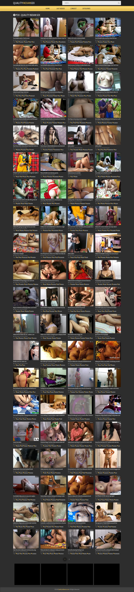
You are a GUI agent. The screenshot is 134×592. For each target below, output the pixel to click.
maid (80, 553)
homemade (52, 68)
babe (27, 95)
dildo (26, 203)
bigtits (55, 95)
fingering (60, 122)
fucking (103, 176)
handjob (33, 257)
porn (99, 176)
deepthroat (110, 149)
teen (20, 95)
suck (47, 68)
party (112, 41)
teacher (58, 338)
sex (44, 41)
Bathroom (30, 445)
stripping (116, 257)
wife (112, 95)
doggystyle (114, 68)
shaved (110, 311)
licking (100, 122)
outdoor (110, 122)
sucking (73, 41)
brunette (48, 526)
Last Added (60, 8)
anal (99, 68)
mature (26, 41)
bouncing (88, 122)
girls (23, 95)
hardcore (48, 41)
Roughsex (81, 392)
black (82, 257)
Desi (78, 257)
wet (89, 526)
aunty (89, 553)
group (24, 176)
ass (22, 68)
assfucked (35, 68)
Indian (89, 95)
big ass (116, 203)
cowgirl (32, 149)
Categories (86, 8)
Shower (86, 392)
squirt (114, 311)
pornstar (23, 149)
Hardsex (73, 553)
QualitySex (24, 3)
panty (72, 257)
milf (17, 41)
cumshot (76, 149)
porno (45, 176)
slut (24, 526)
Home (48, 8)
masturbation (56, 149)
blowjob (80, 41)
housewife (113, 230)
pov (33, 41)
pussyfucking (62, 41)
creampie (49, 122)
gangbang (32, 176)
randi (86, 257)
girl (76, 95)
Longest (73, 8)
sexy (109, 95)
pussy (72, 68)
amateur (21, 41)
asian (32, 526)
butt (77, 122)
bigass (63, 95)
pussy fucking (55, 230)
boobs (53, 41)
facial (22, 203)
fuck (29, 41)
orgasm (90, 149)
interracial (32, 95)
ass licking (30, 68)
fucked (72, 95)
